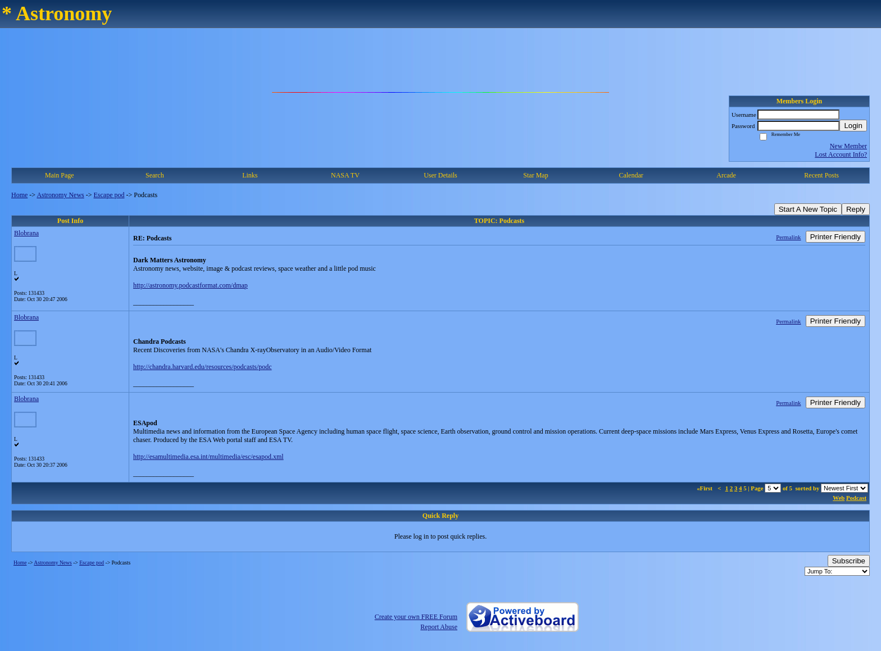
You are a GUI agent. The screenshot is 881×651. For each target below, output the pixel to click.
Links (249, 175)
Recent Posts (821, 175)
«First (705, 488)
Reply (855, 209)
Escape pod (109, 195)
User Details (440, 175)
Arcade (726, 175)
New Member (848, 146)
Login (853, 125)
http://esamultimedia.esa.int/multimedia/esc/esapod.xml (208, 457)
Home (19, 195)
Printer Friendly (835, 237)
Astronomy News (60, 195)
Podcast (856, 497)
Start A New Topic (808, 209)
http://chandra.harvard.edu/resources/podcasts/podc (202, 367)
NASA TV (345, 175)
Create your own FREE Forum (416, 617)
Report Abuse (438, 627)
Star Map (535, 175)
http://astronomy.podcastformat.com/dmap (190, 285)
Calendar (631, 175)
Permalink (788, 237)
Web (838, 497)
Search (155, 175)
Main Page (59, 175)
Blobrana (26, 233)
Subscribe (848, 561)
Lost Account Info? (841, 154)
